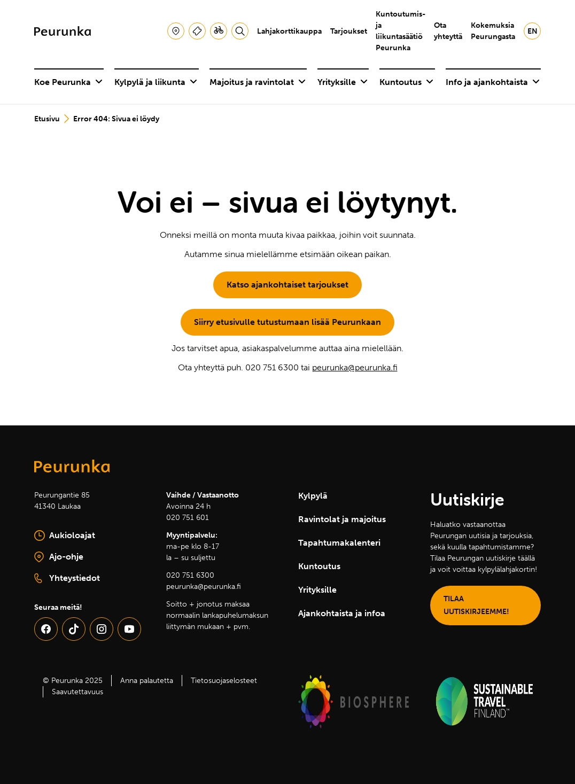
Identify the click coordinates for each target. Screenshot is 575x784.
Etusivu (47, 118)
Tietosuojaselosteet (224, 680)
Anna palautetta (146, 680)
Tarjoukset (348, 31)
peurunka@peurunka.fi (355, 367)
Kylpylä (313, 496)
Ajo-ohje (86, 557)
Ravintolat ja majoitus (342, 519)
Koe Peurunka (68, 82)
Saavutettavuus (77, 691)
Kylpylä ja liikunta (155, 82)
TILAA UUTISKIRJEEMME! (476, 605)
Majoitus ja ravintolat (257, 82)
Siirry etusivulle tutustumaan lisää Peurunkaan (287, 322)
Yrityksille (342, 82)
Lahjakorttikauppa (289, 31)
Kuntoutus (406, 82)
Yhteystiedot (67, 578)
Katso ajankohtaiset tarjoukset (287, 285)
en (532, 31)
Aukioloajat (64, 535)
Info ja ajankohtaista (493, 82)
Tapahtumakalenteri (339, 543)
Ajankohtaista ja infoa (341, 613)
